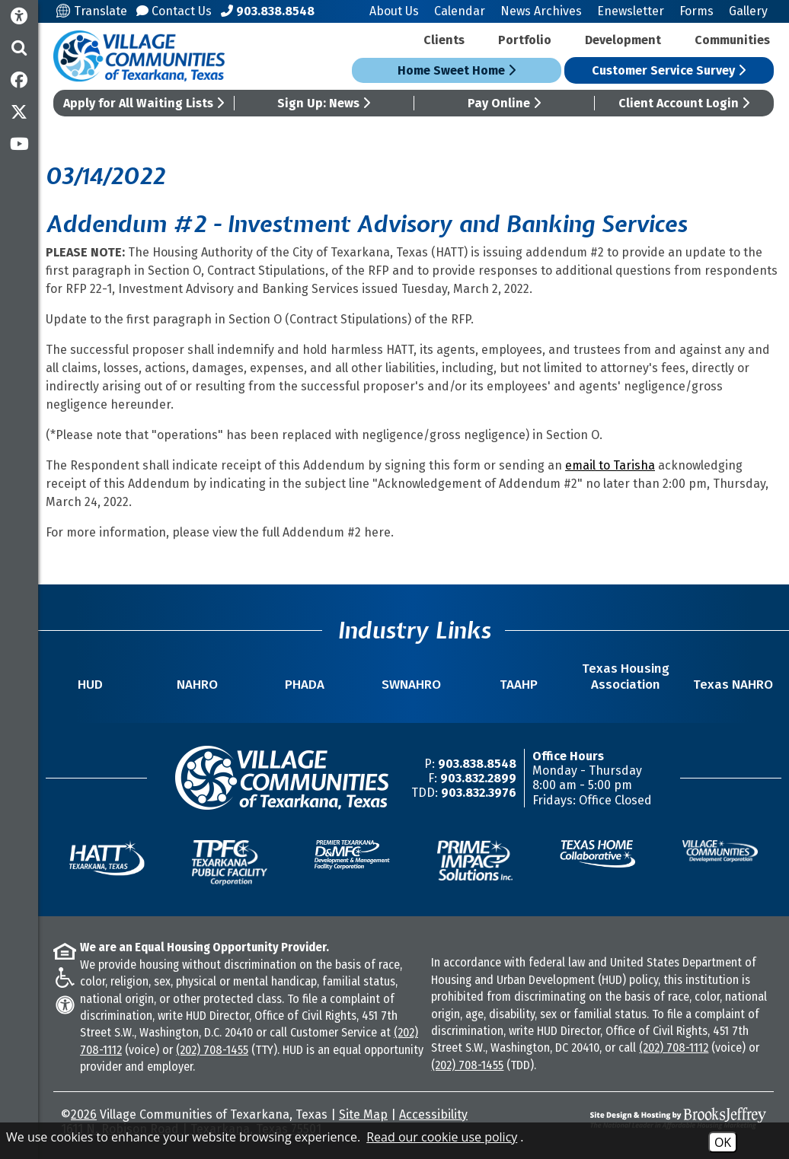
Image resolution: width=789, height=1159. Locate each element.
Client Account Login (683, 103)
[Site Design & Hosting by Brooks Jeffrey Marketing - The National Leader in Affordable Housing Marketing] (678, 1118)
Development (623, 40)
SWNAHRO (411, 685)
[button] (19, 48)
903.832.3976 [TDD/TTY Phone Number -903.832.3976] (478, 792)
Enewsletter (630, 11)
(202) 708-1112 (673, 1047)
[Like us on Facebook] (19, 80)
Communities (732, 40)
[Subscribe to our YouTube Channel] (19, 144)
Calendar (459, 11)
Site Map (363, 1114)
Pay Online (504, 103)
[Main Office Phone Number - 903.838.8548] (268, 11)
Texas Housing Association (625, 677)
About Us (394, 11)
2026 (84, 1114)
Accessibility (433, 1114)
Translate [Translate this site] (91, 11)
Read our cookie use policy (441, 1137)
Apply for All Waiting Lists (143, 103)
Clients (444, 40)
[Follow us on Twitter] (19, 112)
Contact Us (174, 11)
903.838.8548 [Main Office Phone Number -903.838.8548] (477, 763)
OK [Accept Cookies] (722, 1142)
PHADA (304, 685)
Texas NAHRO (733, 685)
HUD (90, 685)
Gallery (748, 11)
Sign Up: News (323, 103)
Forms (696, 11)
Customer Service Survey (669, 70)
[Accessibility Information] (19, 16)
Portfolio (524, 40)
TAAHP (519, 685)
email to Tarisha (610, 465)
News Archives (541, 11)
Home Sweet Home (457, 70)
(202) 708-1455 (212, 1050)
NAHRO (197, 685)
